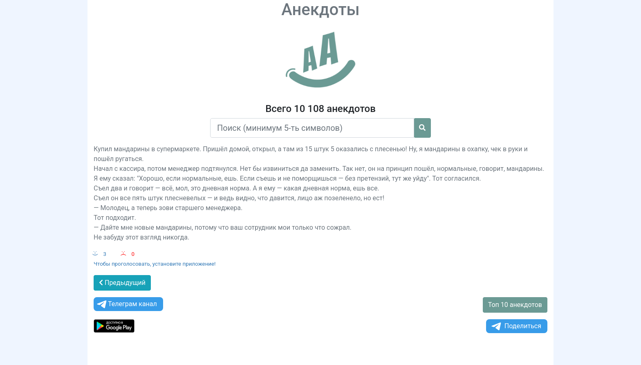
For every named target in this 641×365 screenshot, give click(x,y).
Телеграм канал (126, 304)
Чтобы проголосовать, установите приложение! (155, 264)
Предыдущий (122, 283)
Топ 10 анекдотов (515, 305)
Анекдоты (320, 9)
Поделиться (515, 326)
